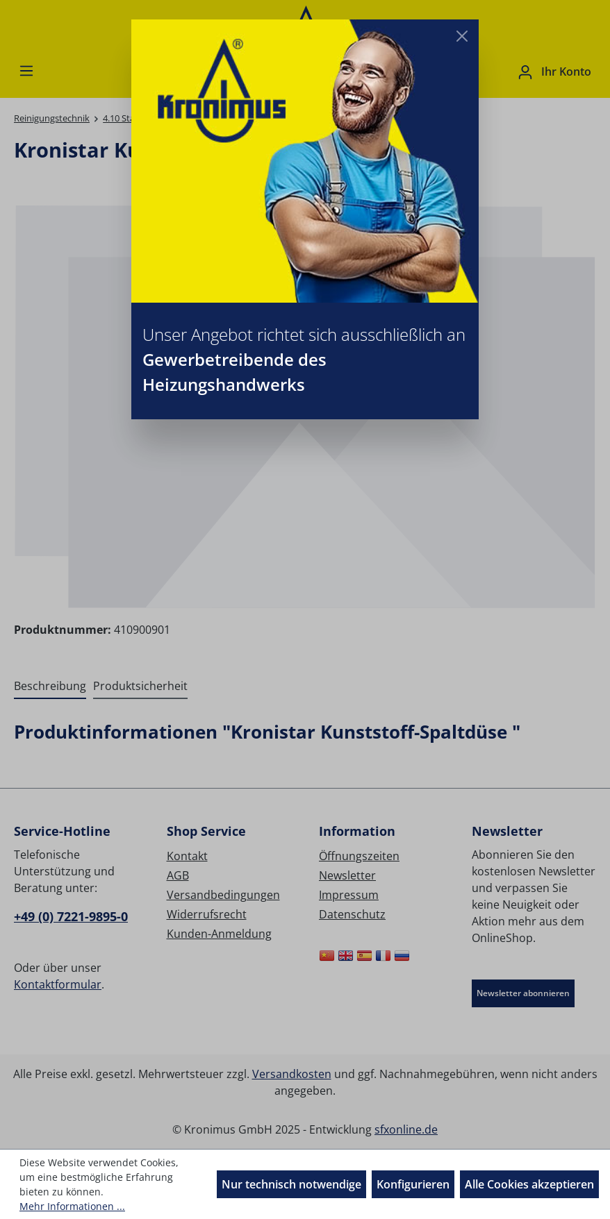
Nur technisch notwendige (291, 1184)
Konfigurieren (413, 1184)
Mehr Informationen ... (72, 1206)
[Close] (462, 36)
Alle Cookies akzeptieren (529, 1184)
